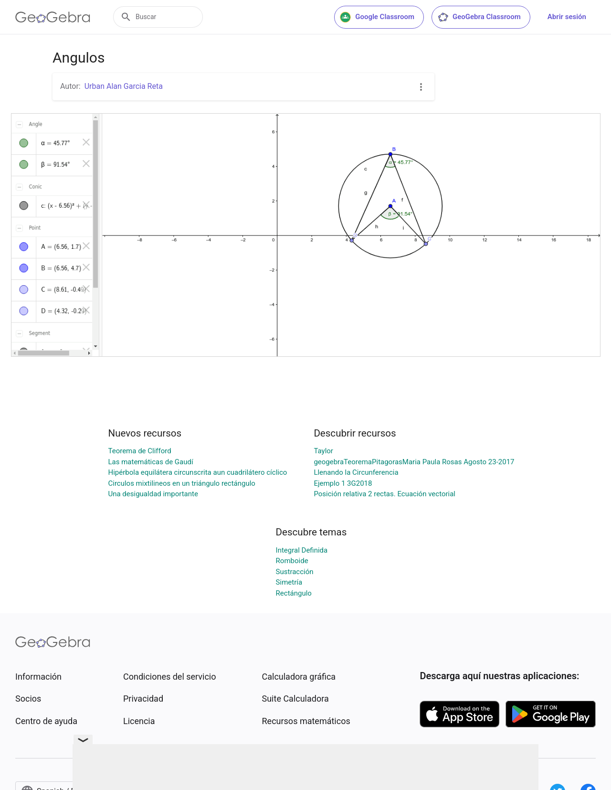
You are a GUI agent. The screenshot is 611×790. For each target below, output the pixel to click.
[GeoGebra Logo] (52, 17)
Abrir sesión (567, 16)
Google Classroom (377, 17)
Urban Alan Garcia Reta (123, 86)
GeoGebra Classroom (479, 17)
